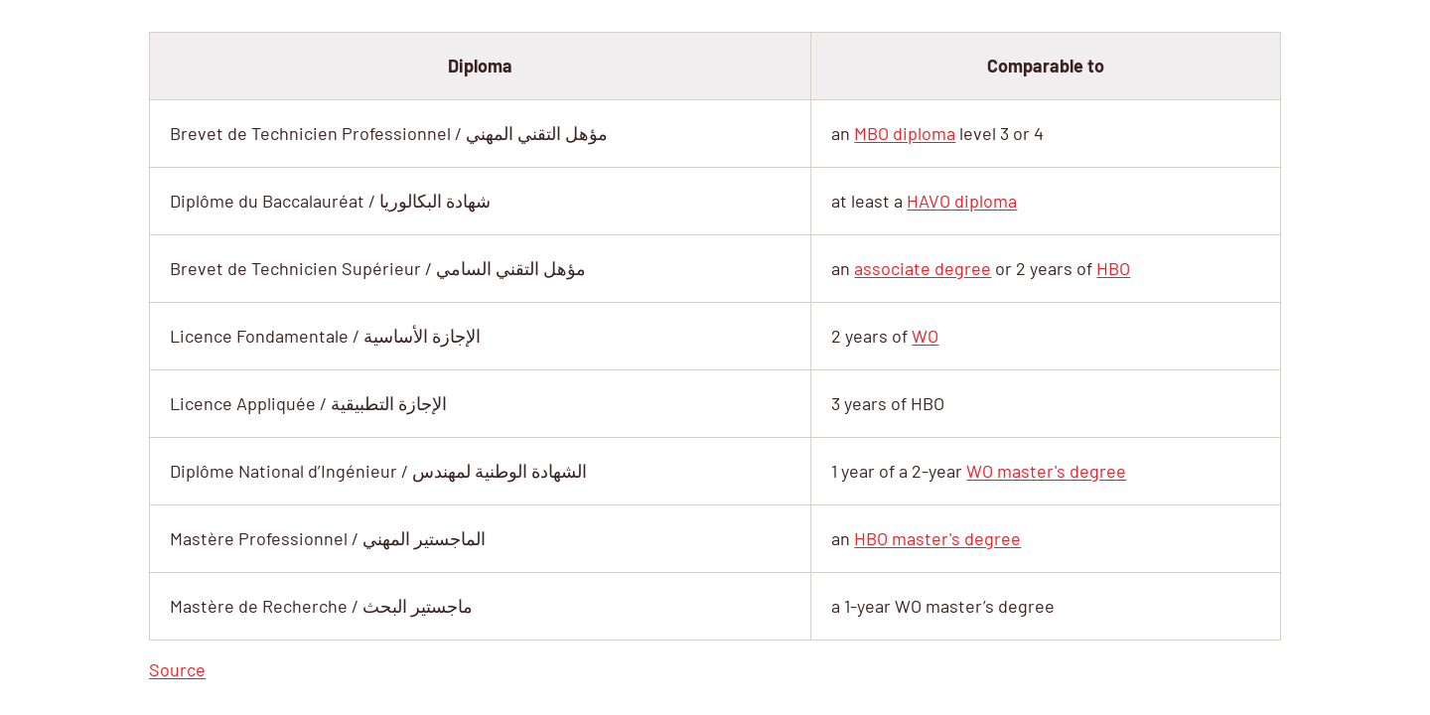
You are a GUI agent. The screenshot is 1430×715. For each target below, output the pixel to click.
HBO (1113, 268)
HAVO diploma (962, 201)
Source (177, 669)
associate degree (922, 268)
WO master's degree (1046, 471)
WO (925, 336)
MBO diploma (904, 133)
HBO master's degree (937, 538)
